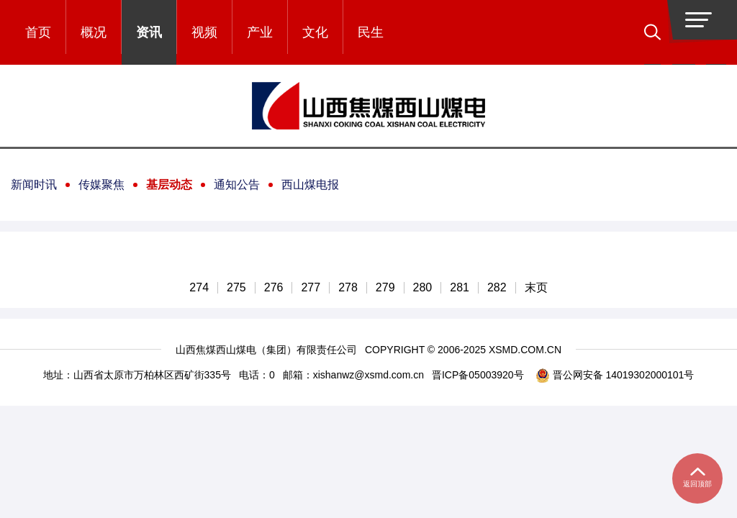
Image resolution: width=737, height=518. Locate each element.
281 (459, 288)
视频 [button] (204, 32)
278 (348, 288)
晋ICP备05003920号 (478, 375)
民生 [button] (371, 32)
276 (274, 288)
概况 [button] (94, 32)
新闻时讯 (34, 184)
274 (199, 288)
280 (423, 288)
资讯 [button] (149, 32)
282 (497, 288)
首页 (38, 32)
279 (385, 288)
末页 (536, 288)
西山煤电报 (310, 184)
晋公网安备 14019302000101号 (615, 375)
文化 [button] (315, 32)
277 (310, 288)
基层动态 (169, 184)
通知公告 (237, 184)
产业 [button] (260, 32)
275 (236, 288)
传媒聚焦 (101, 184)
